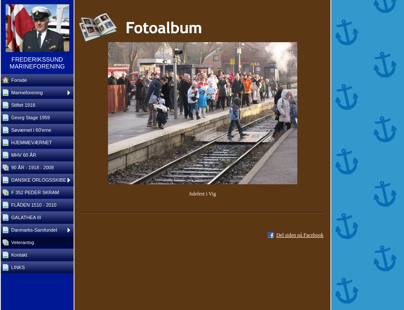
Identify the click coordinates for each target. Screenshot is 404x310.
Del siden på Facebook (300, 235)
